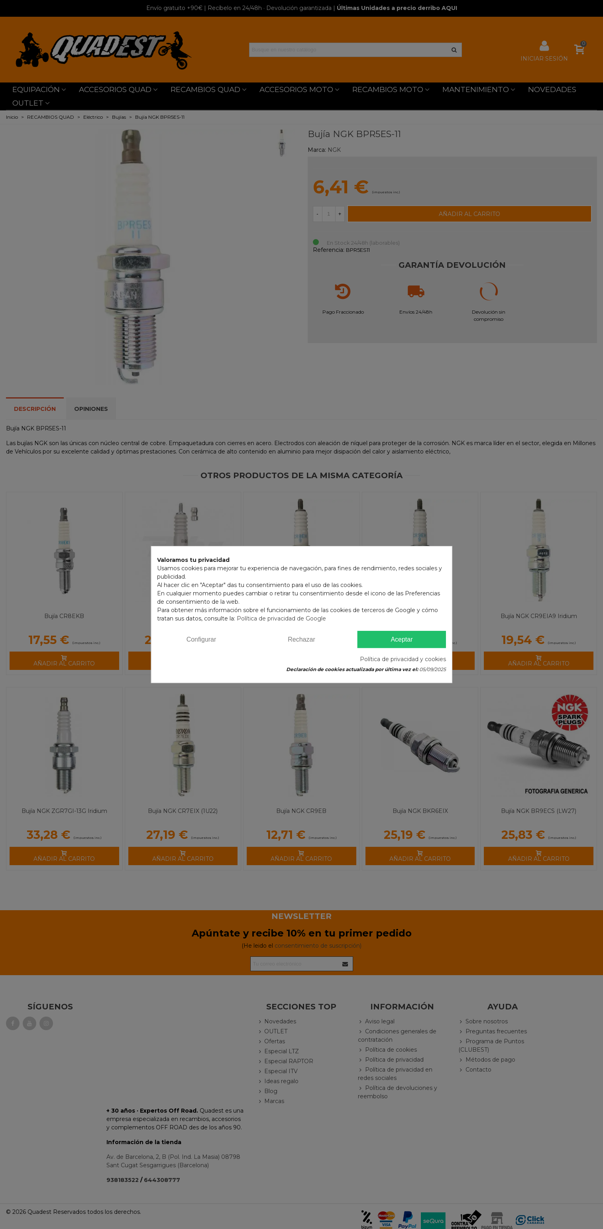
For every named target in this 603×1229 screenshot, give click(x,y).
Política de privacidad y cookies (403, 659)
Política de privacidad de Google (281, 618)
